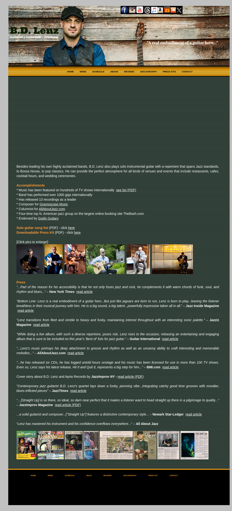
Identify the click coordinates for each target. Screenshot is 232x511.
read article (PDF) (130, 376)
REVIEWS (129, 71)
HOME (70, 71)
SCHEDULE (98, 71)
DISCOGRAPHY (148, 71)
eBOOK (114, 71)
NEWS (83, 71)
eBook (89, 475)
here (71, 228)
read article (84, 292)
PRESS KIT (153, 475)
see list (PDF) (126, 190)
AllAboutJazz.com (52, 209)
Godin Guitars (48, 218)
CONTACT (187, 71)
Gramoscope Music (54, 204)
